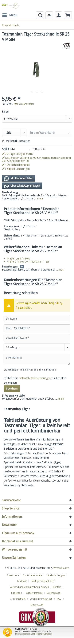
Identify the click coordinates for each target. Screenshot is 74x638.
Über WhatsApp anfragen (22, 186)
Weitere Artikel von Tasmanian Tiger (26, 261)
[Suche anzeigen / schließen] (40, 15)
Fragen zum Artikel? (17, 258)
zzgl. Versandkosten (24, 104)
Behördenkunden (32, 575)
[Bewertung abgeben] (37, 347)
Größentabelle (17, 598)
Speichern (12, 388)
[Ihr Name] (37, 318)
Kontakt (57, 587)
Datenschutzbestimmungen (35, 378)
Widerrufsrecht (34, 592)
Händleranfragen (55, 575)
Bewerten (22, 140)
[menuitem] (9, 15)
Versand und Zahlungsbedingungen (29, 587)
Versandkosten (61, 568)
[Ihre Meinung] (37, 359)
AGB (59, 598)
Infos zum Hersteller (13, 395)
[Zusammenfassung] (37, 337)
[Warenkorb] (68, 15)
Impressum (37, 604)
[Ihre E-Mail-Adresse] (37, 328)
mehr (40, 198)
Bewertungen (10, 266)
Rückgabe (16, 592)
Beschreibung (10, 192)
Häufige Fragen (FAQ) (42, 581)
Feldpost (22, 581)
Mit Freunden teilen (18, 178)
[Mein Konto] (58, 15)
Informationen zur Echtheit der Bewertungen (34, 634)
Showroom (13, 575)
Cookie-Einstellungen (41, 598)
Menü (9, 14)
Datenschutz (53, 592)
